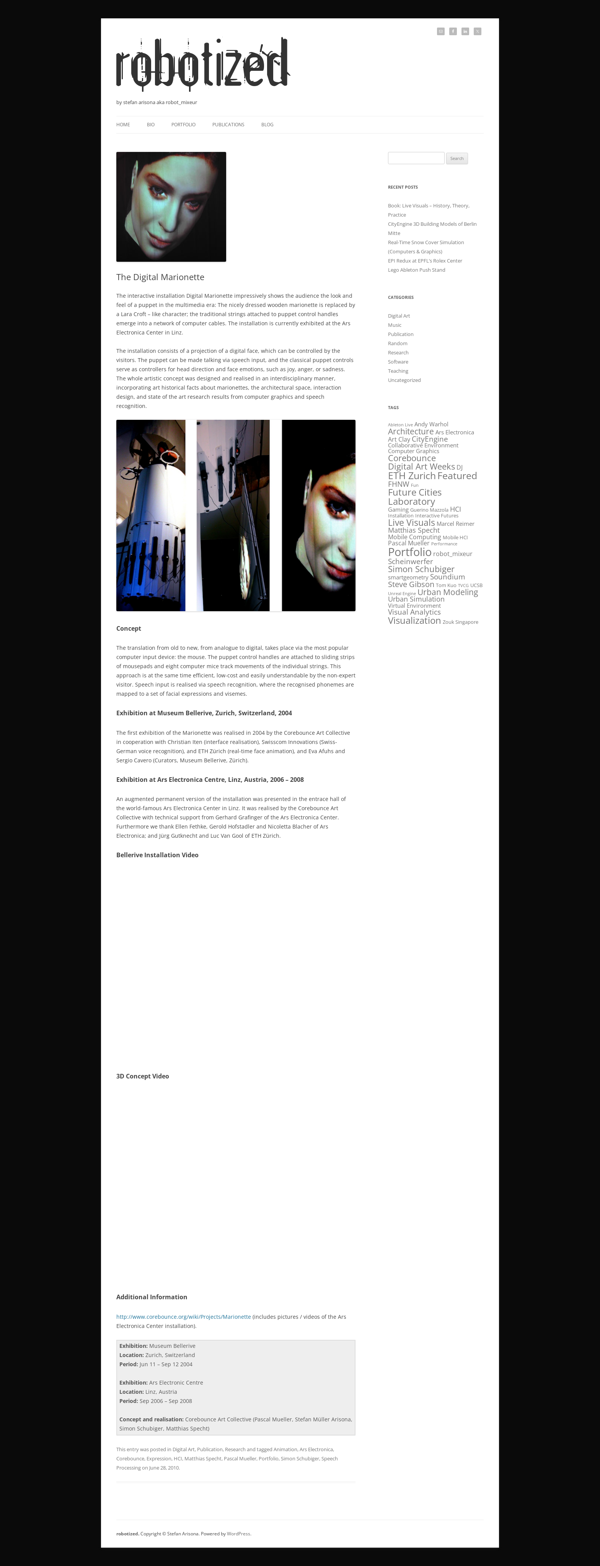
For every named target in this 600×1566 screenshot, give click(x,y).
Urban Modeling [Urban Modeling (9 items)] (447, 592)
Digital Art (184, 1449)
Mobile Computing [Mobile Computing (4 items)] (414, 536)
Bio (151, 124)
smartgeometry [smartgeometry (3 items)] (408, 577)
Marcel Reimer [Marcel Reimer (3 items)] (455, 523)
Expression (159, 1458)
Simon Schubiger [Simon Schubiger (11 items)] (421, 568)
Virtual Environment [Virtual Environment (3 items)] (414, 605)
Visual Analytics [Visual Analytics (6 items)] (414, 612)
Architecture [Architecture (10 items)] (411, 431)
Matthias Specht (203, 1458)
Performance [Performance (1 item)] (444, 543)
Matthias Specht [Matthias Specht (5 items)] (414, 530)
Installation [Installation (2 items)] (401, 515)
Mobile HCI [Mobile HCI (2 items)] (455, 537)
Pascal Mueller (240, 1458)
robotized (127, 1533)
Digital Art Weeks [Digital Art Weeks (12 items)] (421, 466)
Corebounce (130, 1458)
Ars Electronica (316, 1449)
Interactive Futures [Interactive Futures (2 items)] (436, 515)
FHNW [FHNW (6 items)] (398, 484)
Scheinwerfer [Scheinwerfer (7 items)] (410, 561)
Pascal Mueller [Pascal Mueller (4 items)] (409, 542)
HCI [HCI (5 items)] (455, 509)
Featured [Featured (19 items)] (457, 475)
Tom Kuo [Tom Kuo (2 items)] (446, 585)
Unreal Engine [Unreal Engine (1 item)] (402, 593)
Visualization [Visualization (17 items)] (414, 620)
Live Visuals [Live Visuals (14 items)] (411, 522)
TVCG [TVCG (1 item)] (463, 585)
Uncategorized (404, 380)
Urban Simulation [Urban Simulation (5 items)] (416, 599)
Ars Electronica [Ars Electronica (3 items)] (454, 432)
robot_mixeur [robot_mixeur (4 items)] (453, 553)
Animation (285, 1449)
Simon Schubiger (300, 1458)
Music (394, 324)
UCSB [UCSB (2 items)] (476, 585)
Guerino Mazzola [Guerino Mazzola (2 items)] (429, 509)
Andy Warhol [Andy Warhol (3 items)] (431, 424)
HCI (178, 1458)
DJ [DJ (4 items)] (460, 467)
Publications (228, 124)
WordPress (238, 1533)
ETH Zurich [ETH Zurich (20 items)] (412, 475)
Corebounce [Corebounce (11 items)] (412, 457)
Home (123, 124)
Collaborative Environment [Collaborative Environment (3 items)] (423, 445)
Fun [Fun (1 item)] (415, 485)
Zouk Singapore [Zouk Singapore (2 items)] (460, 621)
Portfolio (183, 124)
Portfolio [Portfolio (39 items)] (410, 552)
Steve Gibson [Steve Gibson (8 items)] (411, 584)
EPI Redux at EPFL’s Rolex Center (425, 260)
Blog (267, 124)
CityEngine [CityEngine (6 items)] (430, 439)
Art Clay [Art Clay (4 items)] (399, 439)
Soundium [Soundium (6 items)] (447, 576)
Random (398, 343)
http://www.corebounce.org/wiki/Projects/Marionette (183, 1316)
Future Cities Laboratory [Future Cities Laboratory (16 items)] (415, 496)
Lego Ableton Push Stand (416, 269)
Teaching (398, 370)
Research (235, 1449)
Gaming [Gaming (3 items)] (398, 509)
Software (398, 361)
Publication (210, 1449)
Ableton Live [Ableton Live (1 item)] (400, 424)
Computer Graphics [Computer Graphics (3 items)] (413, 451)
